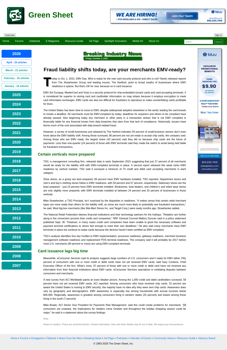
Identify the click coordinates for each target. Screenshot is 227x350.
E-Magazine (52, 41)
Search (218, 42)
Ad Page (94, 41)
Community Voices (164, 338)
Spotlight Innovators (116, 41)
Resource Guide (74, 41)
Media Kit (137, 41)
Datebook (34, 41)
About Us (154, 41)
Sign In (218, 35)
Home (6, 41)
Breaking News (93, 338)
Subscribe (10, 35)
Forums (19, 41)
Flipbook (51, 338)
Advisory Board (206, 338)
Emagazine (37, 338)
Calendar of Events (140, 338)
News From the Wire (70, 338)
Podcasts (121, 338)
